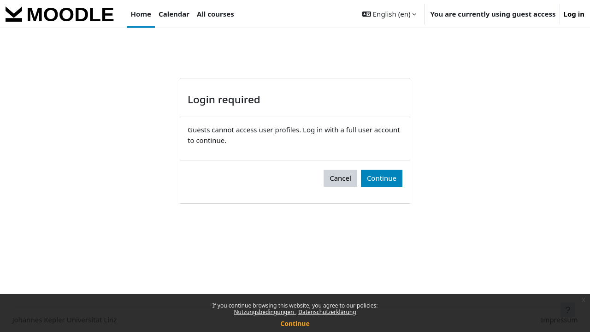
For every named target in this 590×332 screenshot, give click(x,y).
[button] (389, 14)
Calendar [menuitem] (174, 13)
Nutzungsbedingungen (264, 312)
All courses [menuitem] (215, 13)
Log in (574, 13)
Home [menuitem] (141, 13)
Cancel (340, 178)
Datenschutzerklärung (327, 312)
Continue (295, 323)
